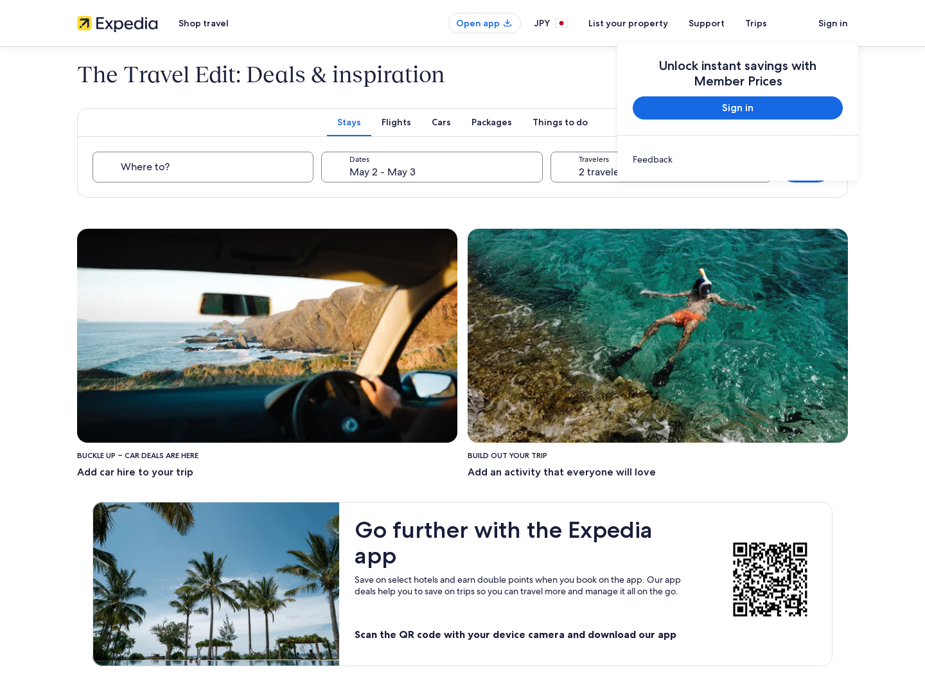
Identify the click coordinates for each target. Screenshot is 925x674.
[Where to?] (202, 167)
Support (707, 23)
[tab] (349, 122)
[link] (737, 159)
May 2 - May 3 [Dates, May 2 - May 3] (382, 172)
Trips (756, 23)
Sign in (833, 23)
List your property (628, 23)
